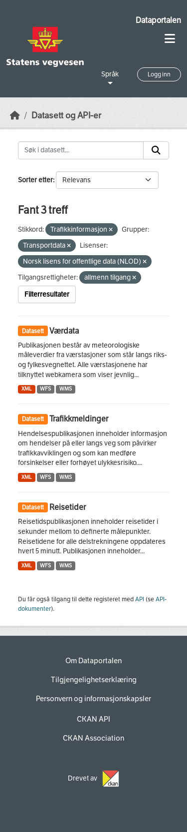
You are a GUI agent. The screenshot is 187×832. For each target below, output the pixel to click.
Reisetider (67, 507)
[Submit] (156, 150)
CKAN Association (93, 738)
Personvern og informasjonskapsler (93, 698)
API (139, 599)
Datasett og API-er (66, 115)
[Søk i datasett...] (81, 150)
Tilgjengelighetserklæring (94, 679)
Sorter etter (35, 180)
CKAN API (93, 719)
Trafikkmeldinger (78, 418)
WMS (65, 389)
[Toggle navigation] (170, 38)
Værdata (64, 331)
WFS (45, 389)
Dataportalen (158, 20)
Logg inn (159, 74)
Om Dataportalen (93, 660)
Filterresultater (46, 294)
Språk (110, 74)
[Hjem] (15, 115)
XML (26, 389)
